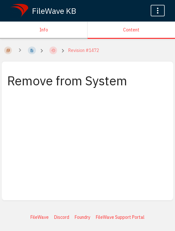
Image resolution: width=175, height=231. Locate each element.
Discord (61, 217)
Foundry (82, 217)
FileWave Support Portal (120, 217)
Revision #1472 (83, 50)
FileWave (39, 217)
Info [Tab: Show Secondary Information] (43, 30)
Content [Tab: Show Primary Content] (131, 30)
